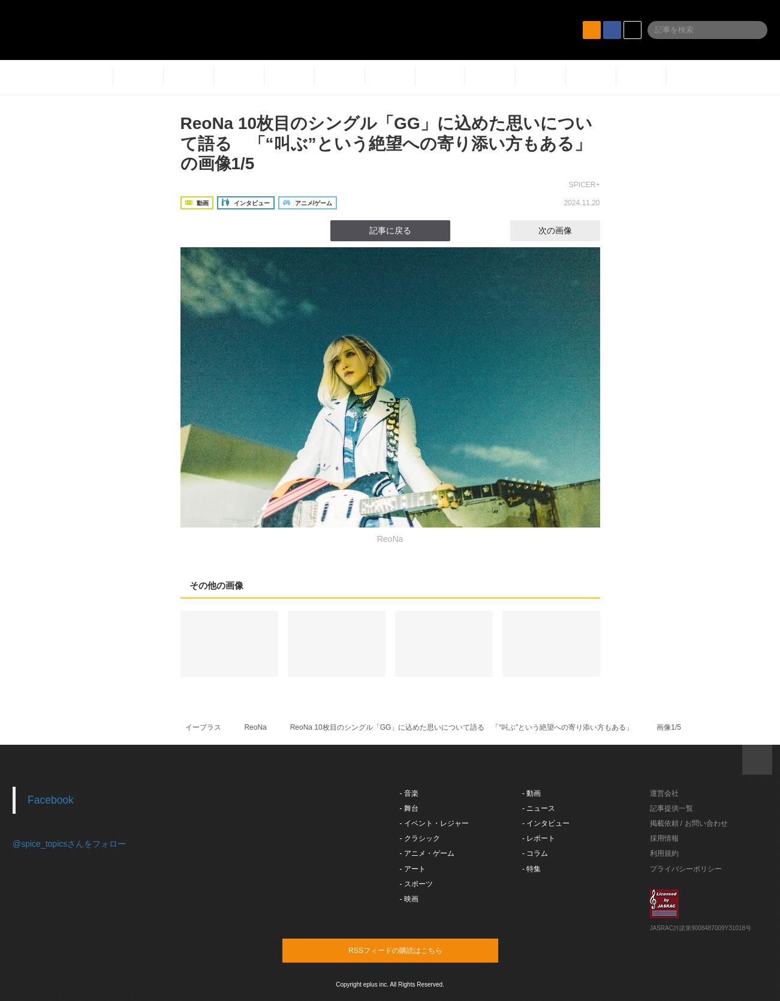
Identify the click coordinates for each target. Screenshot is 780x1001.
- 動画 (531, 793)
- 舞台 (409, 808)
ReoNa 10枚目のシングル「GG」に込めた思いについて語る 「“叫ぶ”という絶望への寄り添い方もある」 (462, 727)
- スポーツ (416, 884)
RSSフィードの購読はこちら (413, 950)
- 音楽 (409, 793)
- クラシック (420, 838)
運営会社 (664, 793)
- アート (413, 869)
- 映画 (409, 899)
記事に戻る (390, 230)
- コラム (535, 853)
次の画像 (566, 230)
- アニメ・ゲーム (427, 853)
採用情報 (664, 838)
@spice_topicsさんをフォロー (69, 844)
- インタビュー (546, 823)
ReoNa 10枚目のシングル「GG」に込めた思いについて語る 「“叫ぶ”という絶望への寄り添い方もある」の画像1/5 (386, 143)
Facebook (51, 800)
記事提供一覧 (671, 808)
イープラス (203, 727)
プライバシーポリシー (686, 869)
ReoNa (255, 727)
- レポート (538, 838)
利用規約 (664, 853)
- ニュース (538, 808)
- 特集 (531, 869)
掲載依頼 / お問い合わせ (689, 823)
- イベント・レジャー (434, 823)
